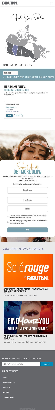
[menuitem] (27, 377)
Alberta (5, 377)
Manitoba (6, 387)
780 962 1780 (9, 110)
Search (46, 364)
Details (18, 116)
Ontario (6, 392)
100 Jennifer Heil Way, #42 (12, 111)
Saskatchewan (8, 397)
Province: (5, 65)
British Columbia (9, 382)
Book (9, 116)
